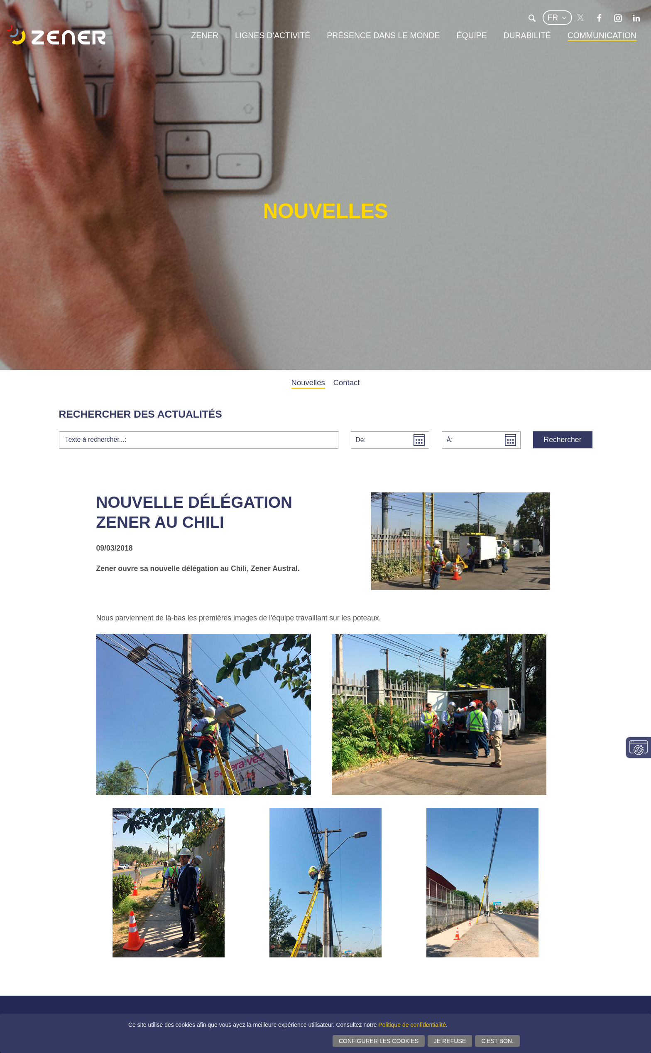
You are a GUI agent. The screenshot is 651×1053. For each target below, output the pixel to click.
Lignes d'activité (272, 35)
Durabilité (527, 35)
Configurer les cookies (378, 1041)
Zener (204, 35)
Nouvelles (308, 382)
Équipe (471, 35)
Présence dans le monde (383, 35)
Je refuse (450, 1041)
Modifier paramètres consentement (638, 747)
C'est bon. (497, 1041)
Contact (346, 382)
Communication (602, 35)
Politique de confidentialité (412, 1024)
